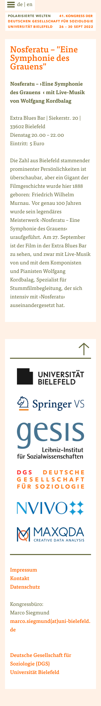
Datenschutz (25, 587)
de (20, 5)
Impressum (23, 570)
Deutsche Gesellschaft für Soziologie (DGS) (40, 660)
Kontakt (19, 579)
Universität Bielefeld (34, 672)
